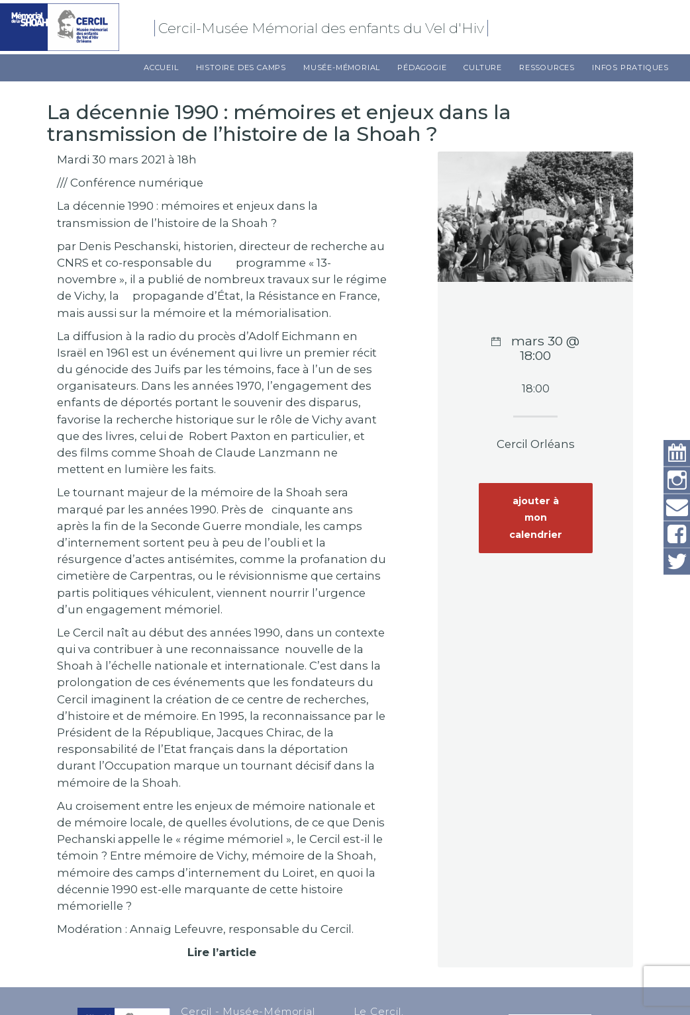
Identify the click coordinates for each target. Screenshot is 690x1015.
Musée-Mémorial (341, 67)
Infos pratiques (630, 67)
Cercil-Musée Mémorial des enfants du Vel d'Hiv (323, 28)
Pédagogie (421, 67)
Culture (483, 67)
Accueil (161, 67)
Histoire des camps (241, 67)
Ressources (547, 67)
